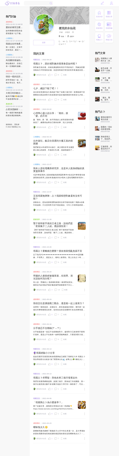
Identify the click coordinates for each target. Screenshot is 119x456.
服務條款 (9, 124)
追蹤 (43, 42)
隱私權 (16, 124)
